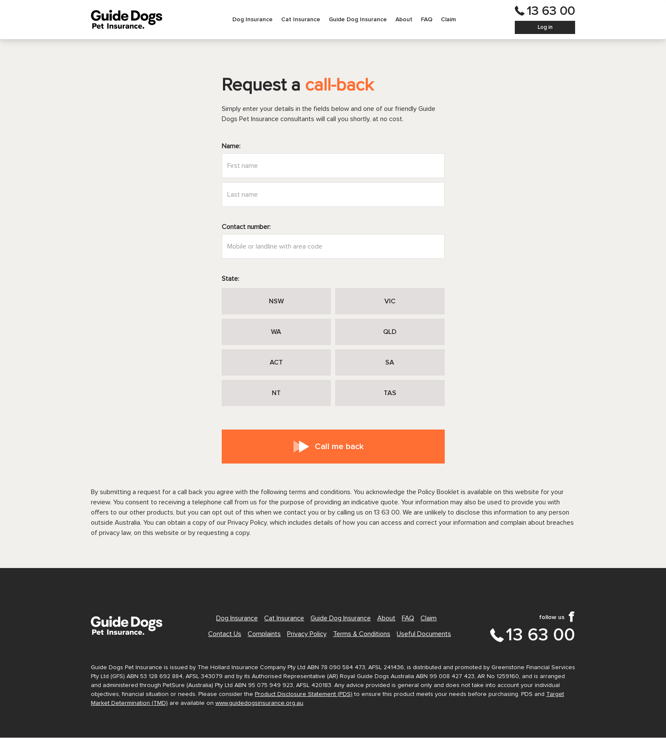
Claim (448, 20)
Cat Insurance (300, 20)
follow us (551, 617)
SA (389, 362)
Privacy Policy (307, 634)
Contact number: (246, 226)
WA (276, 331)
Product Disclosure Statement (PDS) (304, 694)
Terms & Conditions (361, 634)
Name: (231, 146)
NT (276, 393)
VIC (389, 301)
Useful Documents (424, 634)
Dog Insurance (252, 20)
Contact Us (224, 634)
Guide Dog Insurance (358, 20)
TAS (390, 393)
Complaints (264, 634)
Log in (545, 27)
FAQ (426, 20)
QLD (389, 331)
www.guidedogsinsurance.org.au (259, 703)
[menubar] (344, 19)
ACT (276, 362)
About (403, 20)
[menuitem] (252, 19)
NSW (276, 301)
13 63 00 (551, 11)
